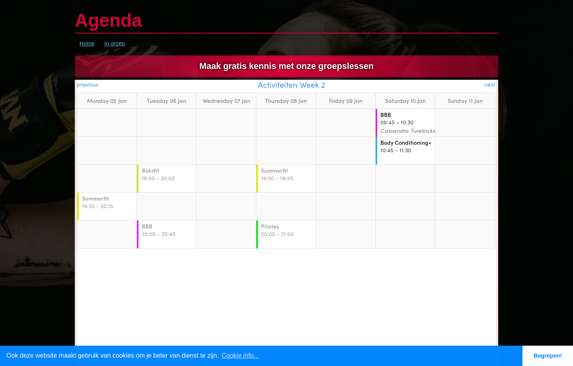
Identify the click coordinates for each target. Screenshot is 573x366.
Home (87, 43)
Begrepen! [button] (548, 355)
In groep (114, 43)
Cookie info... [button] (240, 355)
